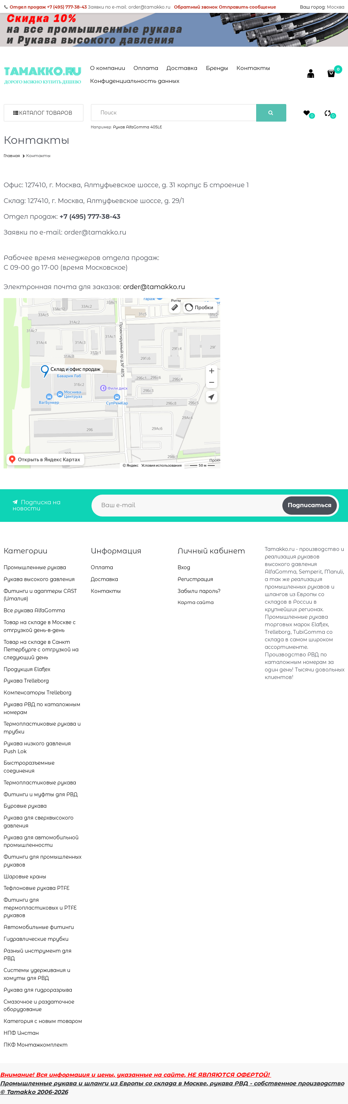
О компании (107, 68)
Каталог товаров (45, 113)
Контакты (253, 68)
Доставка (181, 68)
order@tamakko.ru (154, 287)
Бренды (217, 68)
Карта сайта (196, 602)
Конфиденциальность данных (134, 80)
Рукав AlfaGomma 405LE (137, 127)
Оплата (145, 68)
